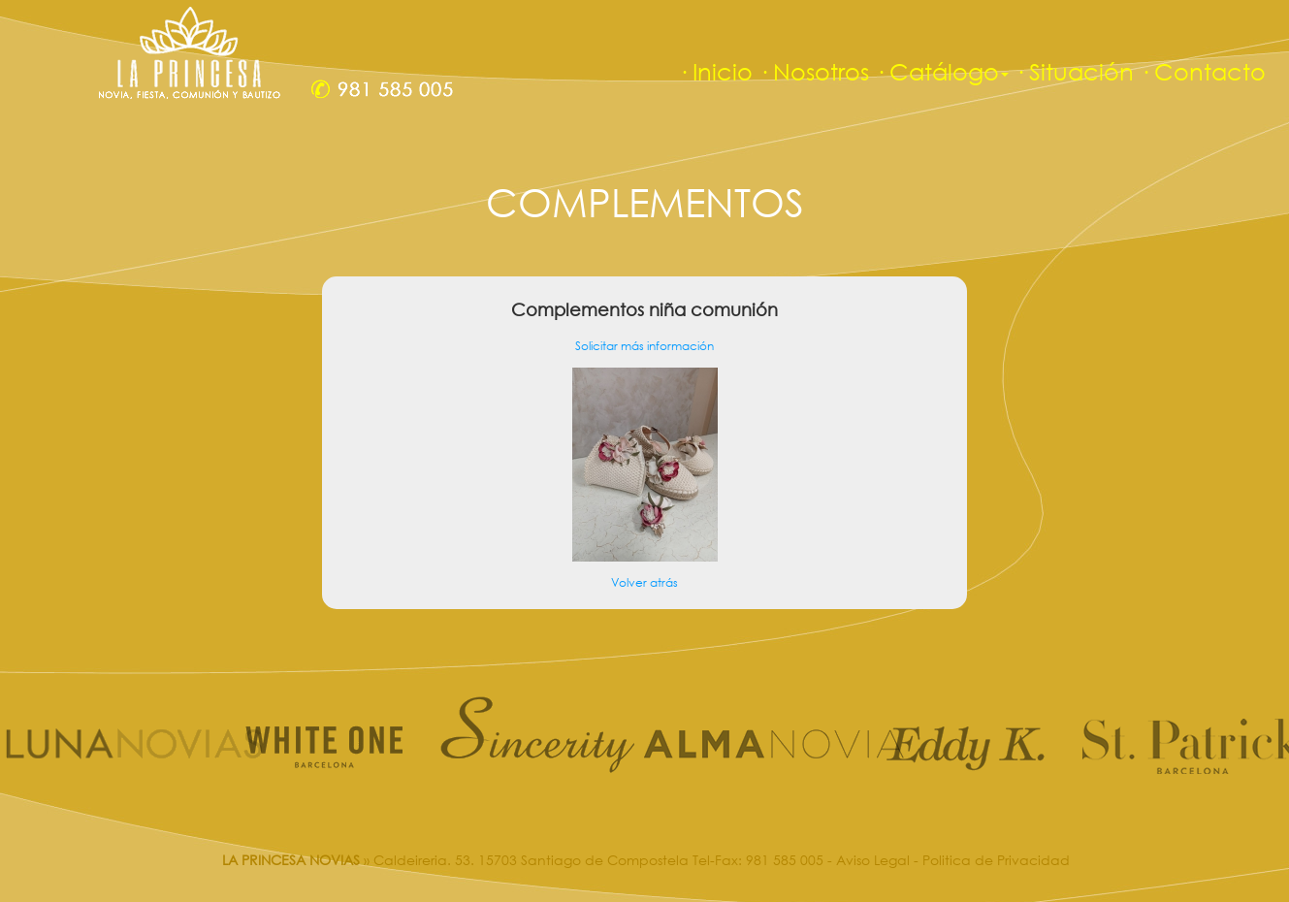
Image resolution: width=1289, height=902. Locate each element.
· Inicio (715, 71)
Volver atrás (644, 582)
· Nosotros (813, 71)
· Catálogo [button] (942, 71)
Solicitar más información (644, 345)
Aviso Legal (873, 860)
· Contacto (1203, 71)
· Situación (1074, 71)
